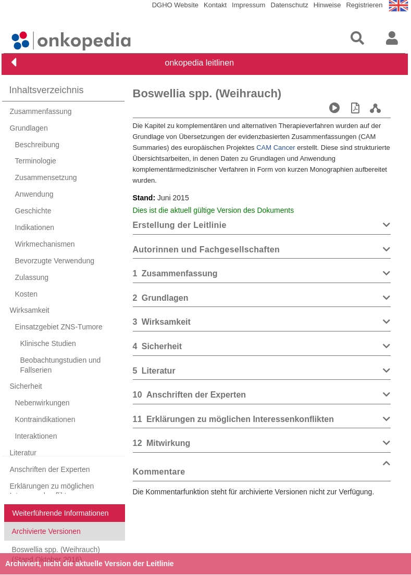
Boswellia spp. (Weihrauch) (207, 93)
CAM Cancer (275, 147)
